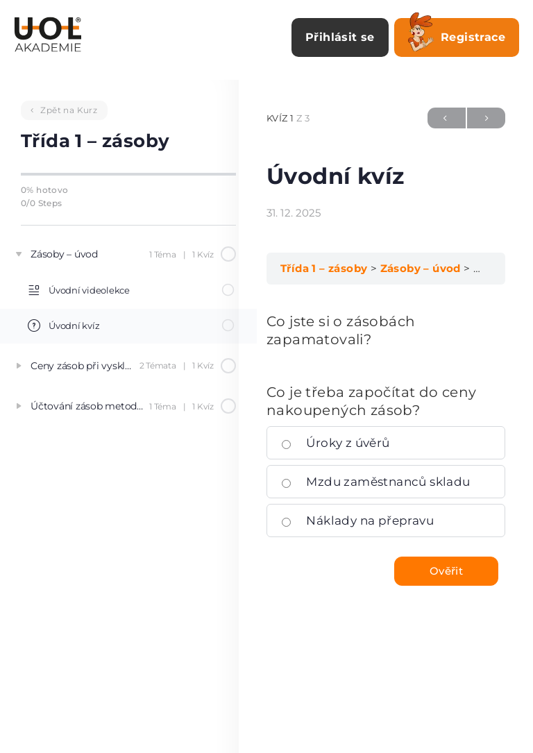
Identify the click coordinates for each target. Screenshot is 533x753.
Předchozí (447, 118)
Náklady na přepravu (357, 520)
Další (486, 118)
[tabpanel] (385, 330)
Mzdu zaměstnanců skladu (376, 482)
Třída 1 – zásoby (323, 268)
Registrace (456, 34)
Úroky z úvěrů (335, 443)
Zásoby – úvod (420, 268)
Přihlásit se (340, 37)
